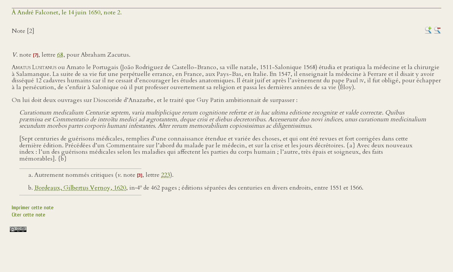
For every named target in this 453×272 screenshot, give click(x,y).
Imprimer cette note (33, 207)
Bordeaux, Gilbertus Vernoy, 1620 (80, 188)
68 (60, 55)
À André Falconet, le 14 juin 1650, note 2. (67, 12)
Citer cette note (28, 215)
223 (165, 175)
